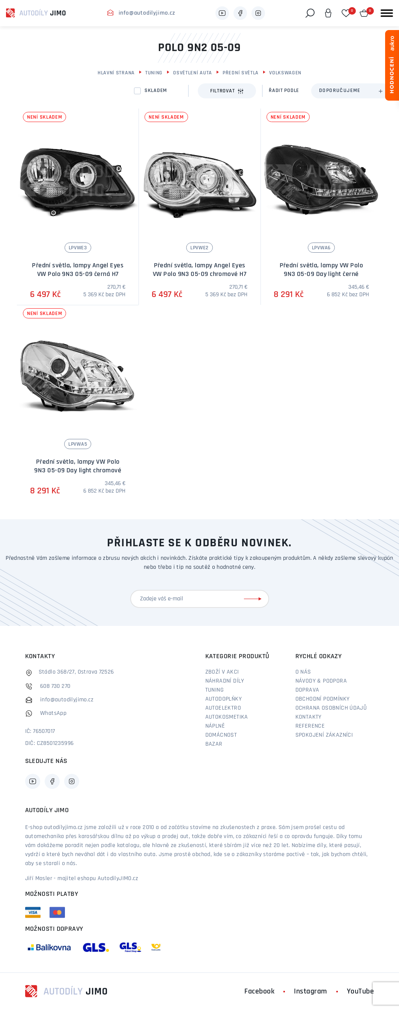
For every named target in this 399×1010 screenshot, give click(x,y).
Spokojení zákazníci (324, 735)
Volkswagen (285, 73)
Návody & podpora (321, 681)
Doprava (307, 690)
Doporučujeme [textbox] (340, 90)
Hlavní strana (116, 73)
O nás (303, 672)
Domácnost (221, 735)
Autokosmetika (226, 717)
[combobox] (350, 90)
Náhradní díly (224, 681)
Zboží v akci (222, 672)
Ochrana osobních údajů (331, 708)
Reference (310, 726)
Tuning (154, 73)
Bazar (214, 744)
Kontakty (308, 717)
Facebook (259, 991)
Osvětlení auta (192, 73)
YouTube (360, 991)
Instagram (310, 991)
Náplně (215, 726)
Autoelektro (223, 708)
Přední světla (241, 73)
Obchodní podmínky (322, 699)
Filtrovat (227, 91)
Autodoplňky (223, 699)
